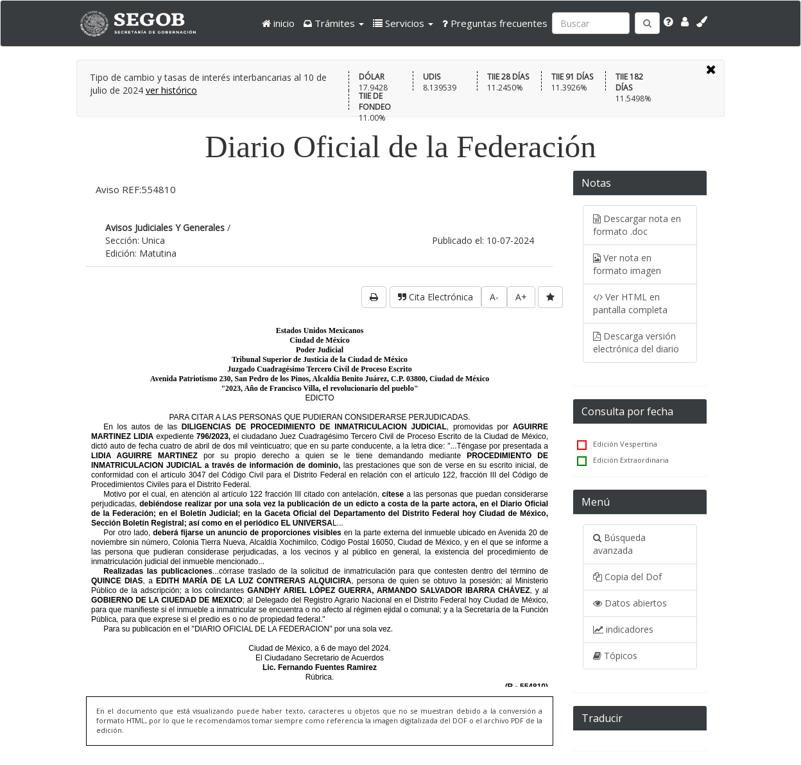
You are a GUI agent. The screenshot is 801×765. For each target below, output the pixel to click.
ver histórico (171, 90)
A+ (521, 297)
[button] (333, 23)
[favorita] (550, 297)
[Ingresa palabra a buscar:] (591, 23)
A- (494, 297)
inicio (278, 23)
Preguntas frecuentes (494, 23)
